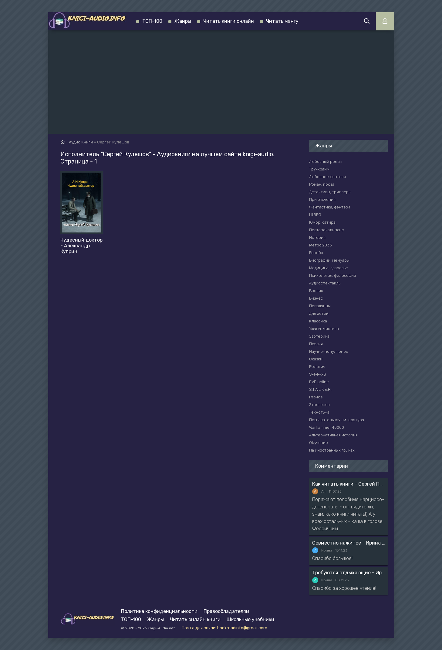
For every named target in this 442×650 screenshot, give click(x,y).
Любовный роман (325, 161)
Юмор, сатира (322, 222)
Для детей (319, 313)
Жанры (182, 21)
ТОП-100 (152, 21)
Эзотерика (319, 336)
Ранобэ (316, 252)
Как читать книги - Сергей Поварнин (348, 484)
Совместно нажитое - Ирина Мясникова (348, 543)
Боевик (316, 290)
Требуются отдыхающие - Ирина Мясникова (348, 573)
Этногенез (319, 404)
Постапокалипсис (326, 230)
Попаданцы (320, 306)
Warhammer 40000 (326, 427)
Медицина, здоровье (328, 268)
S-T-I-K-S (317, 374)
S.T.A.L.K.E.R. (320, 389)
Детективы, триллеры (330, 192)
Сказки (315, 359)
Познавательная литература (336, 420)
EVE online (319, 382)
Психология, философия (332, 275)
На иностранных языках (332, 450)
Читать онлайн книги (195, 619)
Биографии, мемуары (329, 260)
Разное (316, 397)
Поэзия (316, 344)
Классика (318, 321)
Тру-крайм (319, 169)
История (317, 237)
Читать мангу (282, 21)
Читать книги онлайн (228, 21)
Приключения (322, 199)
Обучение (318, 442)
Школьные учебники (250, 619)
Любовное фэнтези (327, 176)
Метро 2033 (320, 245)
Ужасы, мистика (324, 328)
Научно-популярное (328, 351)
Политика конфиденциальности (159, 611)
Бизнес (316, 298)
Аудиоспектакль (324, 283)
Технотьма (319, 412)
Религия (317, 366)
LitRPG (315, 214)
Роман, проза (321, 184)
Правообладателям (226, 611)
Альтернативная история (333, 435)
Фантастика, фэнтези (329, 207)
